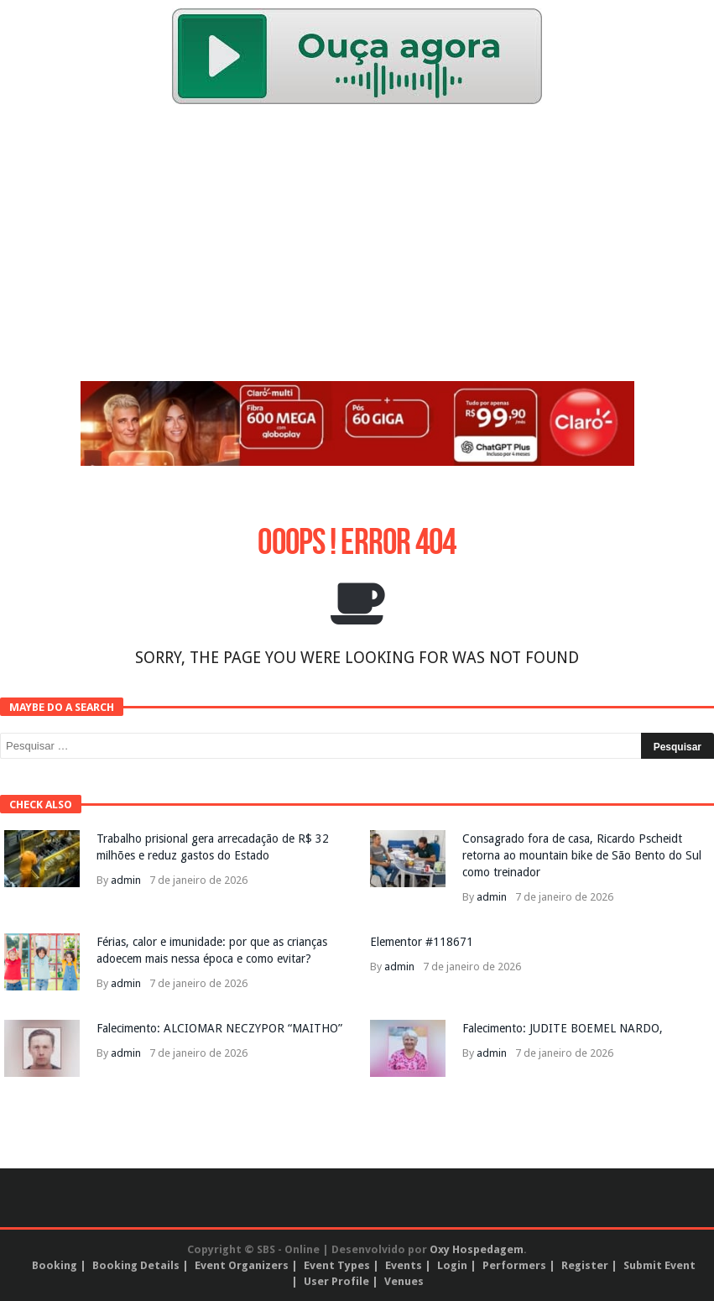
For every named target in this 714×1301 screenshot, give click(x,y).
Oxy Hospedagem (477, 1249)
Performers (514, 1265)
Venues (404, 1281)
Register (584, 1265)
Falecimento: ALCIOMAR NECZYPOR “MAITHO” (219, 1028)
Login (452, 1265)
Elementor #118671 (421, 941)
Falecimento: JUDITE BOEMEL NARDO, (562, 1028)
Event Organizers (242, 1265)
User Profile (336, 1281)
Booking (54, 1265)
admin (126, 880)
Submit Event (659, 1265)
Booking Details (136, 1265)
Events (403, 1265)
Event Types (337, 1265)
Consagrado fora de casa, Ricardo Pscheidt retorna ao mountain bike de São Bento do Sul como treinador (581, 855)
